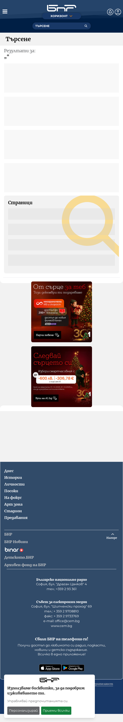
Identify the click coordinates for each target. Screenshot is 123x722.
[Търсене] (86, 26)
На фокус (13, 497)
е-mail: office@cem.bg (61, 621)
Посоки (11, 491)
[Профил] (117, 12)
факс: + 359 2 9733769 (61, 616)
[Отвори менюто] (5, 11)
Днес (9, 470)
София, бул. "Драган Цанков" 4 (61, 584)
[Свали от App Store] (50, 668)
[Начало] (61, 8)
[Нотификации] (110, 12)
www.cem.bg (61, 626)
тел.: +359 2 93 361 (62, 589)
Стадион (13, 511)
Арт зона (13, 504)
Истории (13, 477)
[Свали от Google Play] (73, 668)
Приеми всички (56, 710)
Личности (14, 484)
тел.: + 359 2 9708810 (61, 611)
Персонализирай (23, 710)
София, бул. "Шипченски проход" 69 (61, 606)
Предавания (16, 517)
